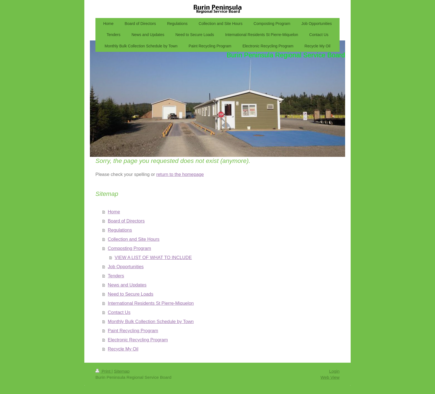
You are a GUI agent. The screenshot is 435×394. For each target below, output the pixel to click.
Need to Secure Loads (130, 293)
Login (334, 371)
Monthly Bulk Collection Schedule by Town (151, 321)
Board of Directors (126, 220)
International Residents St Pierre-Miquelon (151, 303)
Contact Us (119, 312)
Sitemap (121, 371)
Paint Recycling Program (133, 330)
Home (114, 211)
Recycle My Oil (123, 348)
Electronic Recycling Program (138, 339)
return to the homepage (180, 174)
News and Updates (127, 284)
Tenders (116, 275)
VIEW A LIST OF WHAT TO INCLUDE (153, 257)
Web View (330, 377)
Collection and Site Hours (134, 239)
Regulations (120, 229)
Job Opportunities (126, 266)
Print (103, 371)
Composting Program (129, 248)
